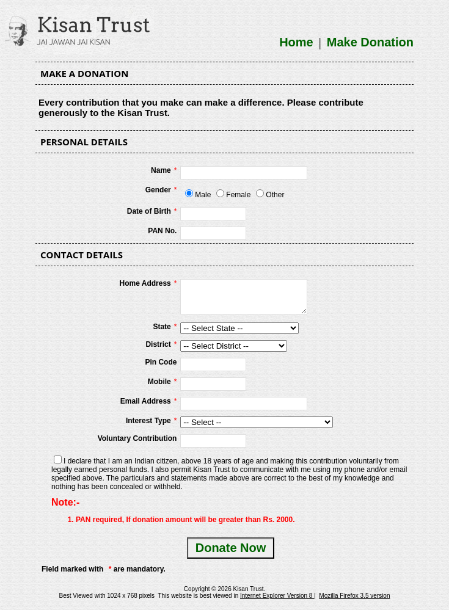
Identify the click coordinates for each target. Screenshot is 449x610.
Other (275, 195)
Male (203, 195)
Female (238, 195)
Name (161, 170)
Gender (158, 190)
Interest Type (148, 420)
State (161, 326)
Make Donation (370, 42)
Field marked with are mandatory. (104, 569)
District (157, 344)
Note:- (65, 502)
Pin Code (161, 362)
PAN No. (162, 231)
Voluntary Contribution (137, 438)
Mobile (159, 381)
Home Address (145, 283)
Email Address (145, 401)
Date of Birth (149, 211)
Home (296, 42)
